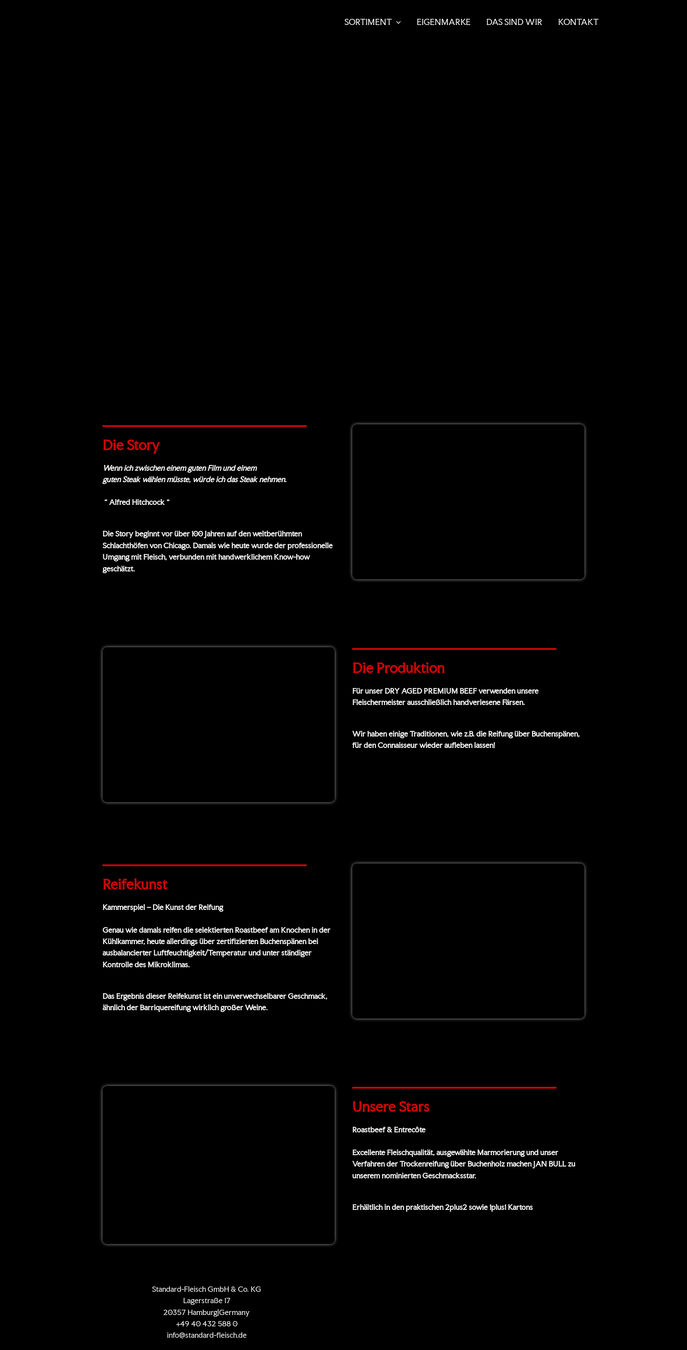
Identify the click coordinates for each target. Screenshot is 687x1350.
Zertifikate (414, 1289)
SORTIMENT (372, 21)
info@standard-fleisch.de (207, 1335)
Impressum (546, 1289)
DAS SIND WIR (514, 22)
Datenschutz (501, 1289)
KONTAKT (578, 22)
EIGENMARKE (444, 22)
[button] (396, 21)
